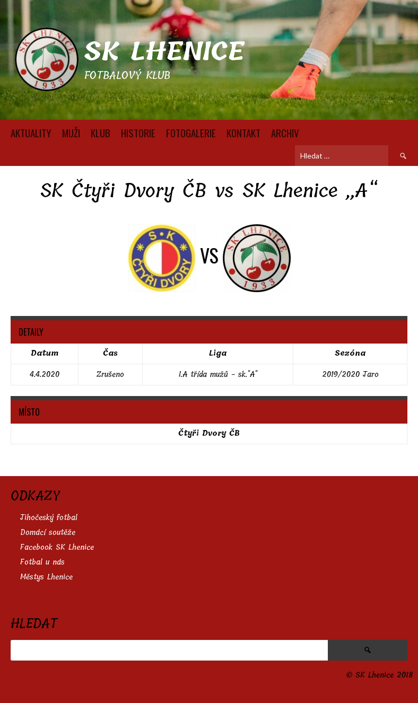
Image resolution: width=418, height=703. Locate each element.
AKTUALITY (31, 132)
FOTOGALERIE (191, 132)
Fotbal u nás (42, 562)
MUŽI (71, 132)
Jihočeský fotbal (48, 518)
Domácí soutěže (47, 532)
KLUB (100, 132)
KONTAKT (243, 132)
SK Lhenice (164, 52)
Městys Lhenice (46, 577)
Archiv (285, 132)
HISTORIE (138, 132)
